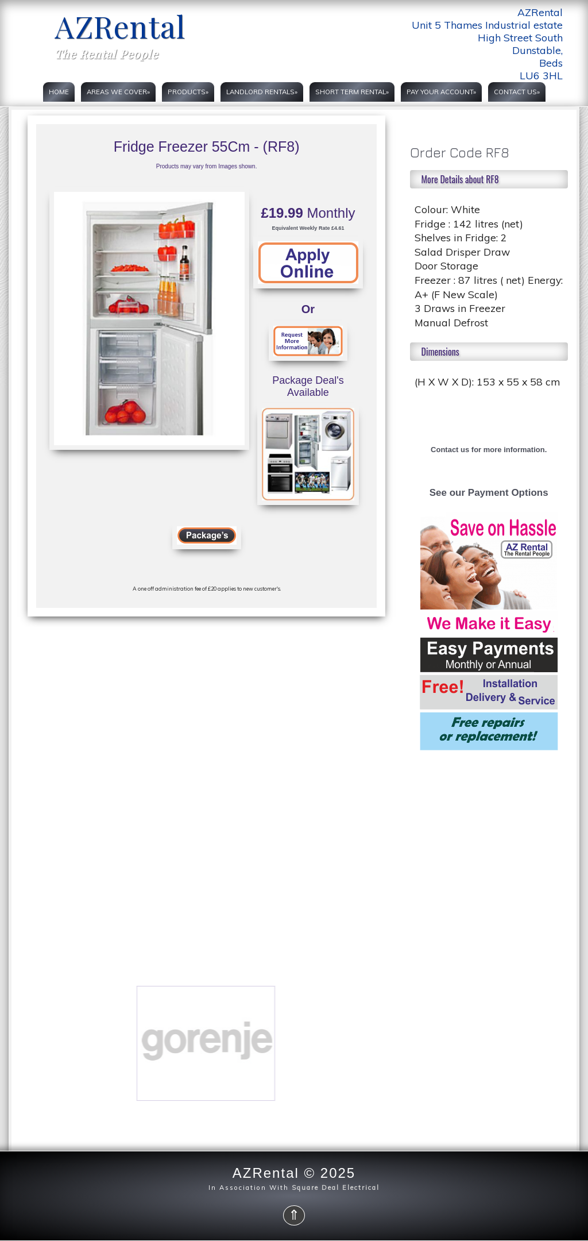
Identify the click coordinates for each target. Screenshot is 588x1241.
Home (59, 92)
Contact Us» (517, 92)
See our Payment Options (489, 492)
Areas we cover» (118, 92)
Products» (188, 92)
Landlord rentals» (261, 92)
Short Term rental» (352, 92)
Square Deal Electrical (336, 1188)
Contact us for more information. (489, 449)
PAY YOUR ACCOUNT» (441, 92)
